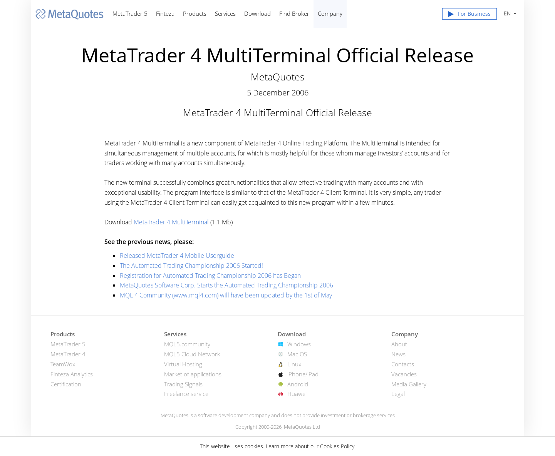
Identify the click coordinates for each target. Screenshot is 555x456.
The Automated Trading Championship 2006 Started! (191, 265)
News (398, 354)
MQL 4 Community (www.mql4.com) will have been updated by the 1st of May (226, 295)
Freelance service (186, 394)
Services (225, 13)
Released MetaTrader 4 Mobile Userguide (177, 255)
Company (330, 13)
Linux (294, 364)
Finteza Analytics (71, 374)
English (506, 13)
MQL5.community (187, 344)
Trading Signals (183, 384)
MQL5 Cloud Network (192, 354)
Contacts (402, 364)
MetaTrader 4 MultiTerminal (171, 222)
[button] (469, 15)
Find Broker (294, 13)
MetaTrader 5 (130, 13)
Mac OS (297, 354)
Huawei (297, 394)
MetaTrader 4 (68, 354)
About (399, 344)
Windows (299, 344)
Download (257, 13)
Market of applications (192, 374)
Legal (398, 394)
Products (194, 13)
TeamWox (62, 364)
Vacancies (404, 374)
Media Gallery (408, 384)
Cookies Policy (337, 446)
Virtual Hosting (183, 364)
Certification (65, 384)
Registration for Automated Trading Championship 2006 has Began (210, 275)
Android (297, 384)
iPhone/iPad (303, 374)
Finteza (165, 13)
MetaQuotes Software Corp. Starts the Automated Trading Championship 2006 (226, 285)
